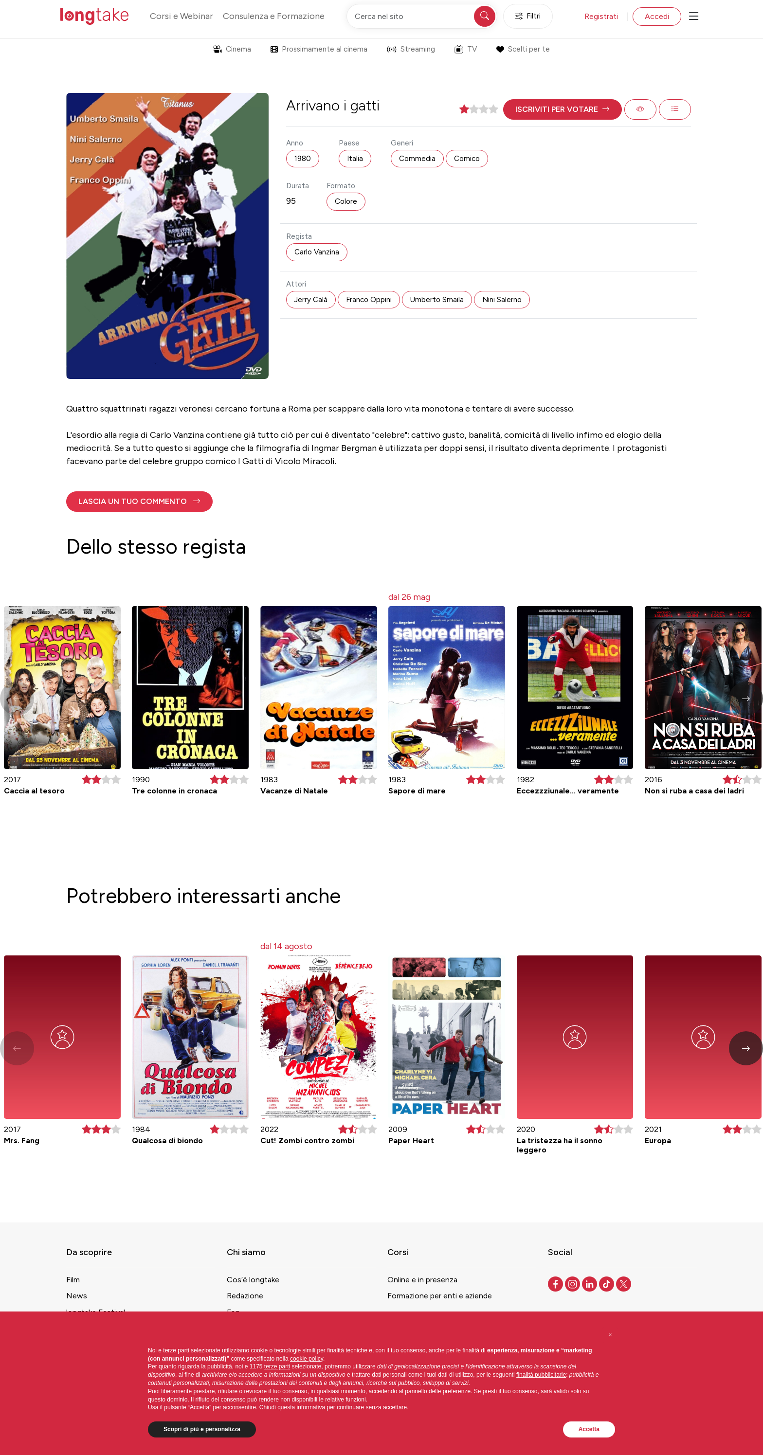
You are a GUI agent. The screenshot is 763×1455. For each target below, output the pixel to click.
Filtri (528, 16)
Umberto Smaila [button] (437, 299)
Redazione (245, 1295)
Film (73, 1279)
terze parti (277, 1366)
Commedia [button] (417, 158)
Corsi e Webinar (181, 16)
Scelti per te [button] (522, 49)
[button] (562, 109)
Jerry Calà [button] (310, 299)
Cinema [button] (232, 49)
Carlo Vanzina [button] (316, 252)
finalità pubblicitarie (541, 1374)
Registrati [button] (601, 16)
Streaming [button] (411, 49)
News (76, 1295)
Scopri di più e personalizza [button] (202, 1429)
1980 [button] (302, 158)
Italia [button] (355, 158)
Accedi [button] (657, 16)
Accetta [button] (589, 1429)
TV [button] (465, 49)
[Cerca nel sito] (421, 16)
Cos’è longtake (253, 1279)
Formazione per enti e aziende (439, 1295)
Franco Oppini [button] (369, 299)
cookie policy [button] (306, 1358)
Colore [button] (346, 201)
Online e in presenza (422, 1279)
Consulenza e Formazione (274, 16)
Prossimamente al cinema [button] (319, 49)
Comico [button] (467, 158)
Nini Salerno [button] (502, 299)
